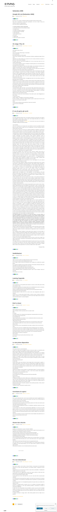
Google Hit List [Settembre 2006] (23, 14)
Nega (46, 508)
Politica (26, 344)
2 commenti (30, 461)
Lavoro (24, 255)
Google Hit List (25, 16)
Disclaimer (30, 4)
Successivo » (20, 504)
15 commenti (29, 344)
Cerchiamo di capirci (19, 391)
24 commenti (28, 424)
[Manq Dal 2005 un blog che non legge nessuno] (10, 4)
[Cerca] (52, 0)
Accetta (40, 508)
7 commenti (26, 280)
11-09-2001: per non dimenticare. (18, 496)
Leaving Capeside (18, 278)
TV (25, 424)
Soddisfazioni (17, 253)
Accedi (52, 4)
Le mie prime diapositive (21, 342)
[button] (49, 4)
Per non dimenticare (19, 460)
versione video (27, 121)
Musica (24, 424)
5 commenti (27, 255)
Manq (14, 16)
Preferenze (52, 508)
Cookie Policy (45, 510)
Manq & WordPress (11, 509)
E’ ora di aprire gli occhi (20, 111)
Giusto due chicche (19, 422)
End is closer (17, 303)
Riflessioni (24, 393)
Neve (4, 508)
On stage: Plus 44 (18, 44)
